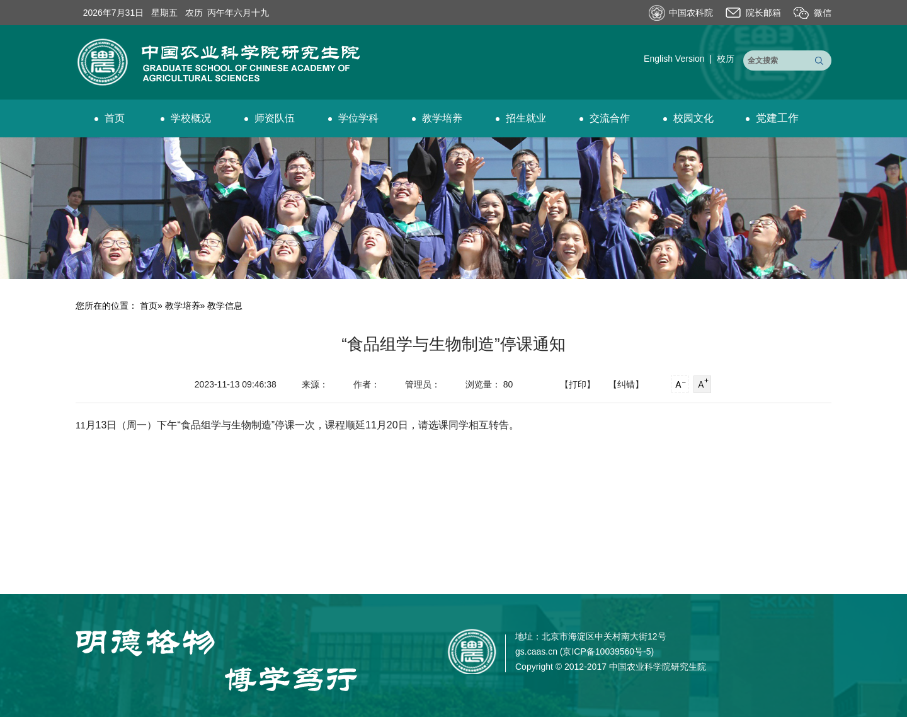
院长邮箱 (763, 13)
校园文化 (688, 118)
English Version (674, 59)
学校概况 (186, 118)
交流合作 (604, 118)
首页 (109, 118)
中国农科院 (691, 13)
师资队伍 (269, 118)
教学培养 (437, 118)
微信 (822, 13)
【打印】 (577, 384)
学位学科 (353, 118)
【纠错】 (626, 384)
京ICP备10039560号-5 (606, 651)
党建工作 (772, 118)
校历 (725, 59)
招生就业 (521, 118)
